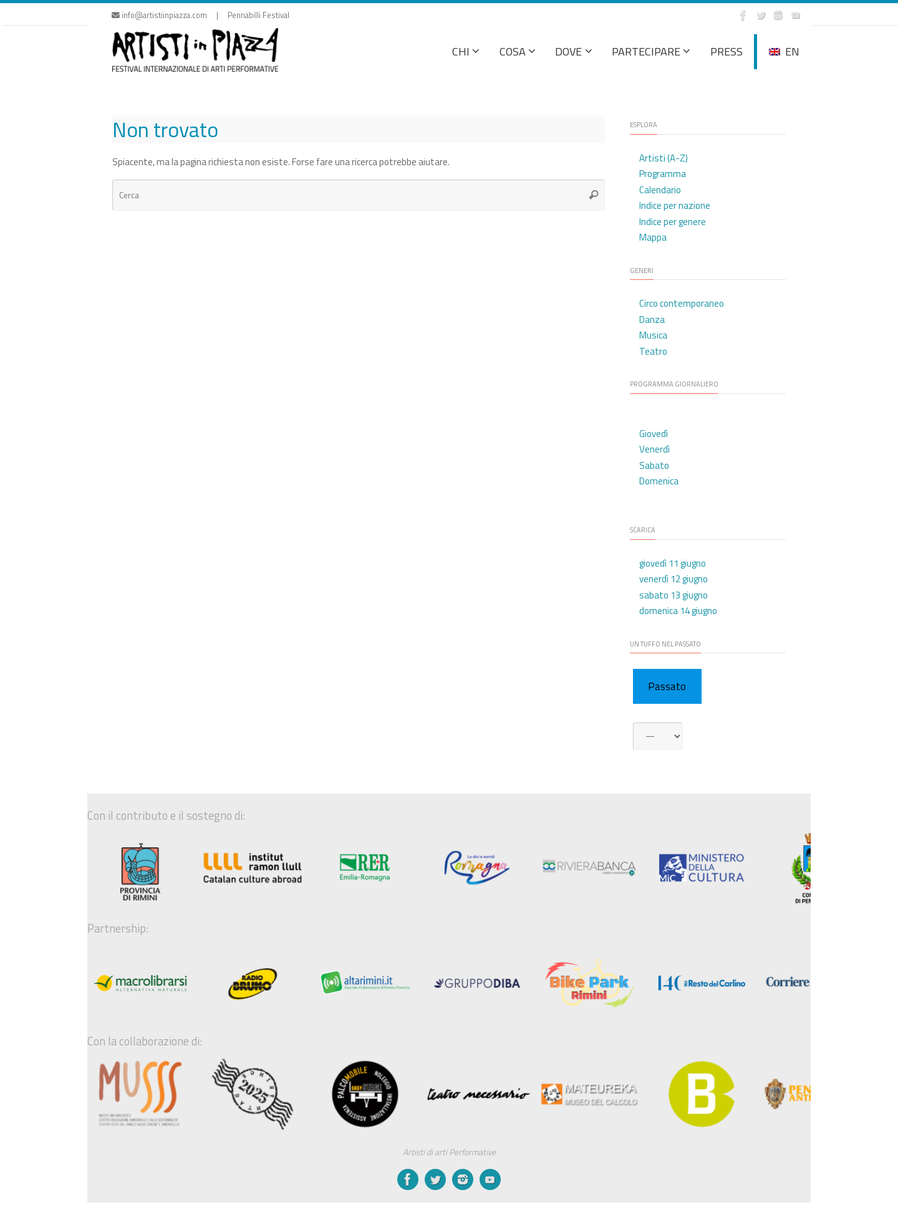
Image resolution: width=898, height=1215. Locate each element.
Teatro (653, 351)
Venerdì (654, 449)
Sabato (654, 465)
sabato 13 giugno (673, 595)
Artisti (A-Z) (663, 158)
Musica (653, 335)
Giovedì (653, 433)
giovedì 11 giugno (672, 563)
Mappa (653, 237)
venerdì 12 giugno (673, 579)
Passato (667, 686)
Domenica (658, 481)
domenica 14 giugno (678, 610)
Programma (662, 173)
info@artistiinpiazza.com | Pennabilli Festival (200, 15)
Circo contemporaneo (681, 303)
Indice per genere (672, 221)
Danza (652, 319)
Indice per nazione (674, 205)
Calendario (660, 190)
